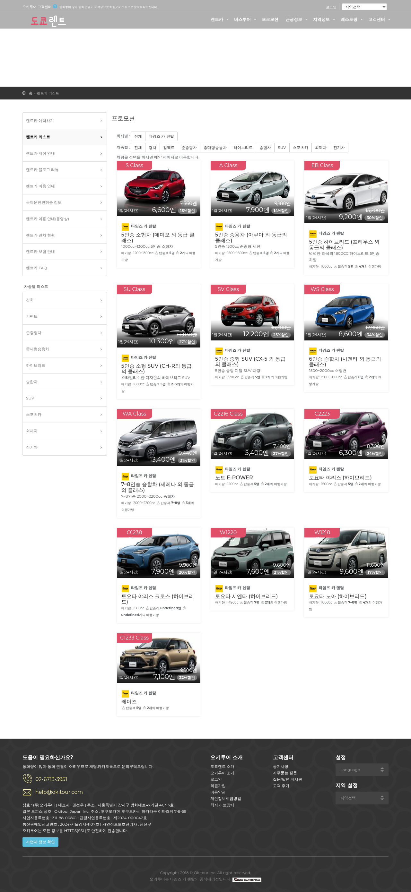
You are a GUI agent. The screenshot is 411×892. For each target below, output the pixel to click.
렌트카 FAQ (36, 267)
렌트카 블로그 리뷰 (42, 169)
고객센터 (380, 19)
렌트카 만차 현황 (40, 235)
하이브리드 (35, 365)
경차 (30, 299)
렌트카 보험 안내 (40, 251)
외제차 (32, 430)
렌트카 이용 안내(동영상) (47, 218)
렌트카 (220, 19)
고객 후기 (281, 785)
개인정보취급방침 (225, 798)
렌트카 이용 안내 (40, 186)
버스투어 (246, 19)
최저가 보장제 (222, 804)
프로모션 (270, 19)
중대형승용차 (37, 349)
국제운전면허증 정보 (44, 202)
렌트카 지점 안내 (40, 153)
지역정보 (325, 19)
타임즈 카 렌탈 (161, 136)
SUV (30, 398)
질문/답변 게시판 (287, 779)
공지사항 (280, 766)
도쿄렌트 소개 (222, 766)
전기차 (32, 447)
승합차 (32, 381)
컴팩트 (32, 316)
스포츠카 (33, 414)
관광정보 (297, 19)
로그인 (331, 7)
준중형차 (33, 332)
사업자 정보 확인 (40, 841)
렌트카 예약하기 (40, 120)
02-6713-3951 (51, 779)
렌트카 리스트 (48, 93)
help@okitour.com (59, 792)
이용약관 (218, 792)
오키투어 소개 (222, 772)
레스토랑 (352, 19)
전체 (138, 136)
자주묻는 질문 (285, 772)
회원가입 (218, 785)
